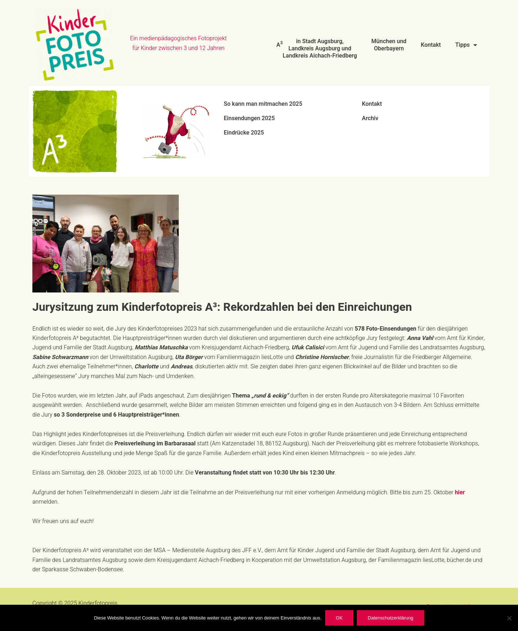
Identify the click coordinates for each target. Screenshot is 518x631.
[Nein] (509, 618)
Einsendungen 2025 (249, 118)
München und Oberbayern (388, 45)
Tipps (466, 44)
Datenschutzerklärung (390, 618)
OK (339, 618)
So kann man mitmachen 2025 (263, 104)
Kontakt (431, 45)
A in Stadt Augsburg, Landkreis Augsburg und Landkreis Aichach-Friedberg (316, 48)
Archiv (370, 118)
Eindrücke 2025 (244, 132)
